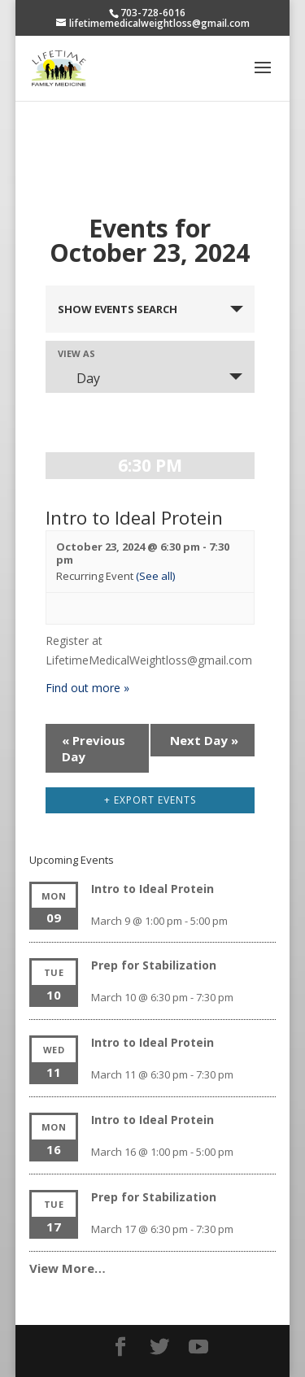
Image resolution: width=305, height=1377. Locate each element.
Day (78, 378)
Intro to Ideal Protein (134, 517)
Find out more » (87, 687)
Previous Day (93, 748)
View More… (67, 1268)
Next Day (204, 740)
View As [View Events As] (76, 353)
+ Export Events (150, 800)
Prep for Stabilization (153, 965)
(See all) (155, 576)
